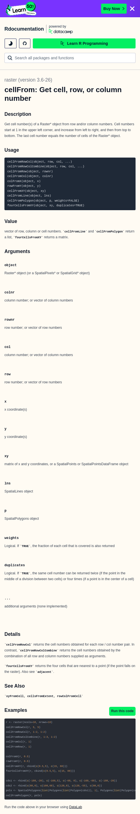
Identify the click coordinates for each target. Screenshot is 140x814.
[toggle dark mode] (10, 43)
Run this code (122, 711)
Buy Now (113, 8)
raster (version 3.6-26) (28, 80)
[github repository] (25, 43)
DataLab (75, 807)
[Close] (132, 8)
